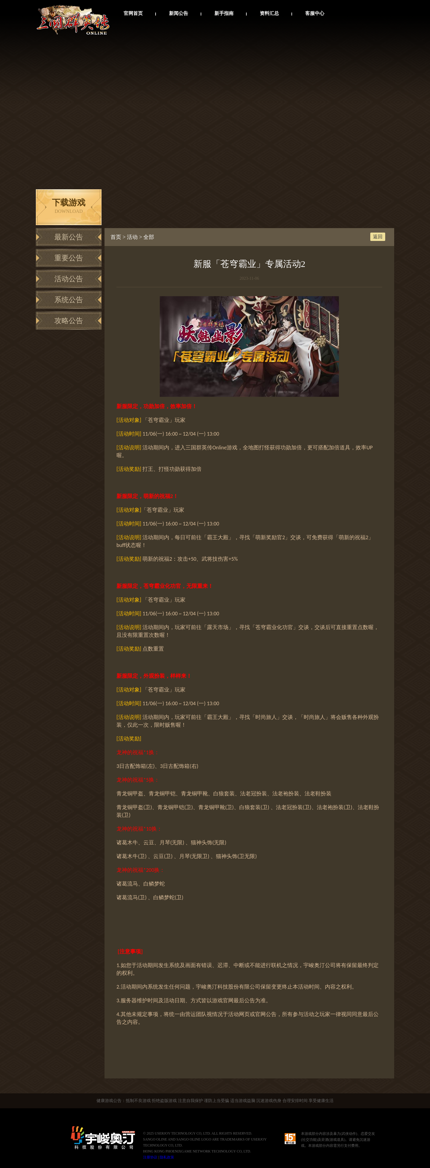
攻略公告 (68, 321)
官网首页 (133, 13)
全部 (148, 237)
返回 (378, 236)
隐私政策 (167, 1157)
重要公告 (68, 258)
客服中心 (314, 13)
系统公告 (68, 300)
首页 (115, 237)
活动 (132, 237)
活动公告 (68, 279)
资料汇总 (269, 13)
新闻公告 (178, 13)
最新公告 (68, 237)
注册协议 (150, 1157)
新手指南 (224, 13)
